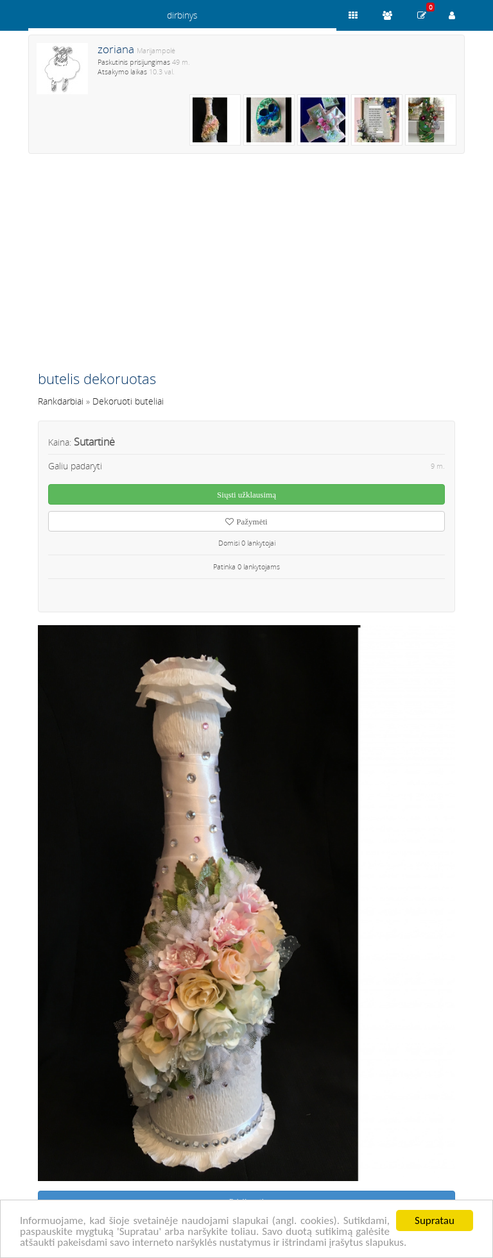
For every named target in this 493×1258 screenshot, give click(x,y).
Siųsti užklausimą (246, 495)
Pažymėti (246, 521)
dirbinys (182, 15)
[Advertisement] (246, 267)
